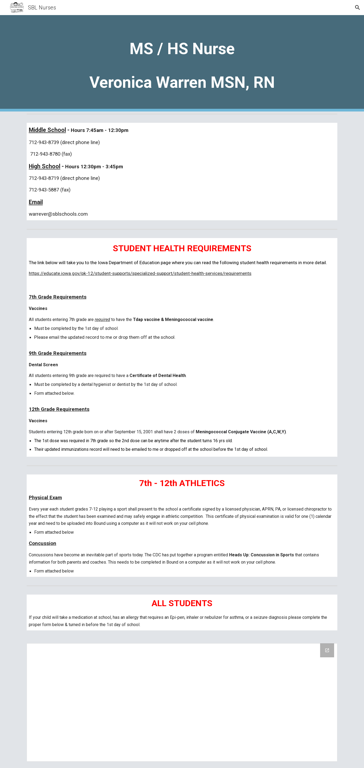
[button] (357, 7)
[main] (182, 63)
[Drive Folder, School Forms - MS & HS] (182, 702)
